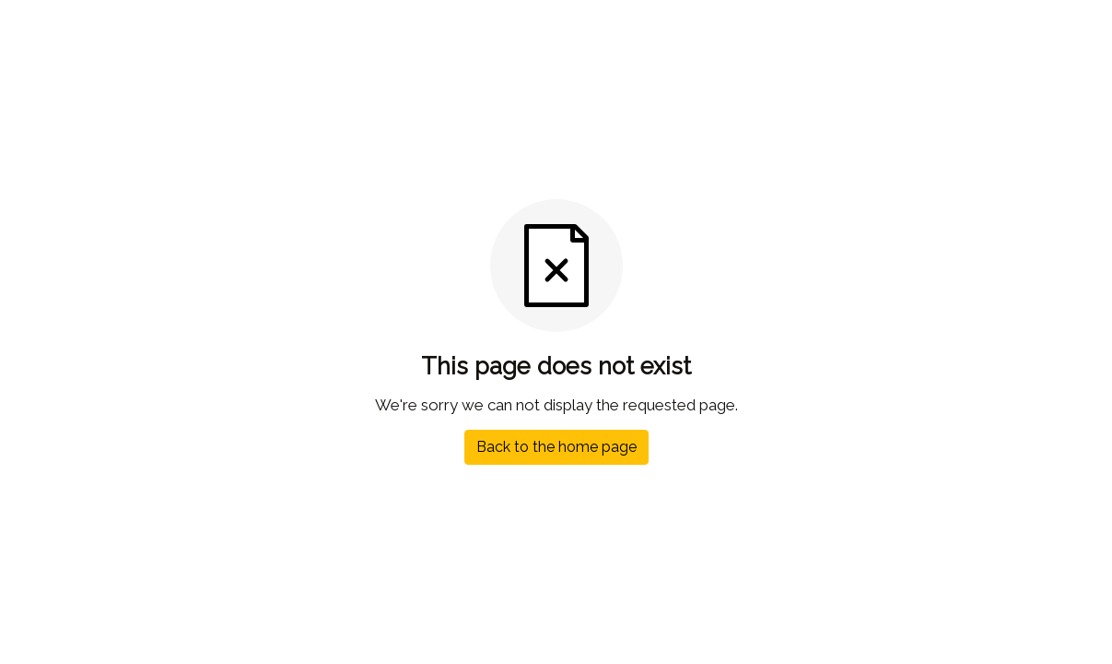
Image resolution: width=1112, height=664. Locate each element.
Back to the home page (556, 447)
